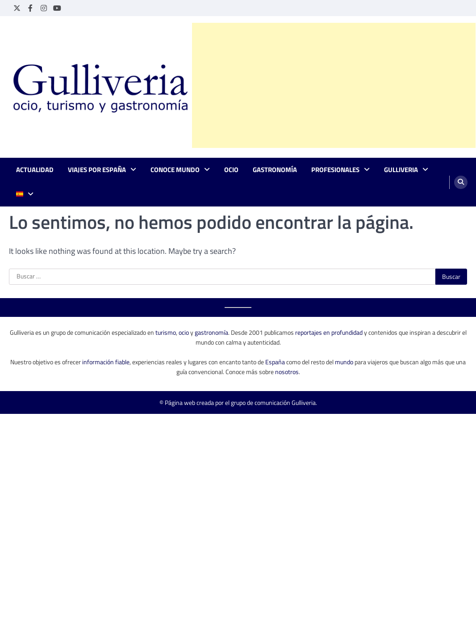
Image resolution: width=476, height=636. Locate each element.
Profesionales (335, 170)
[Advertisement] (334, 85)
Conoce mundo (175, 170)
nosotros (287, 371)
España (275, 361)
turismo (165, 332)
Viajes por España (97, 170)
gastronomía (211, 332)
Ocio (231, 170)
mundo (344, 361)
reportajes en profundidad (329, 332)
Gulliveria (401, 170)
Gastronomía (275, 170)
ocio (184, 332)
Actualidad (35, 170)
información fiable (105, 361)
